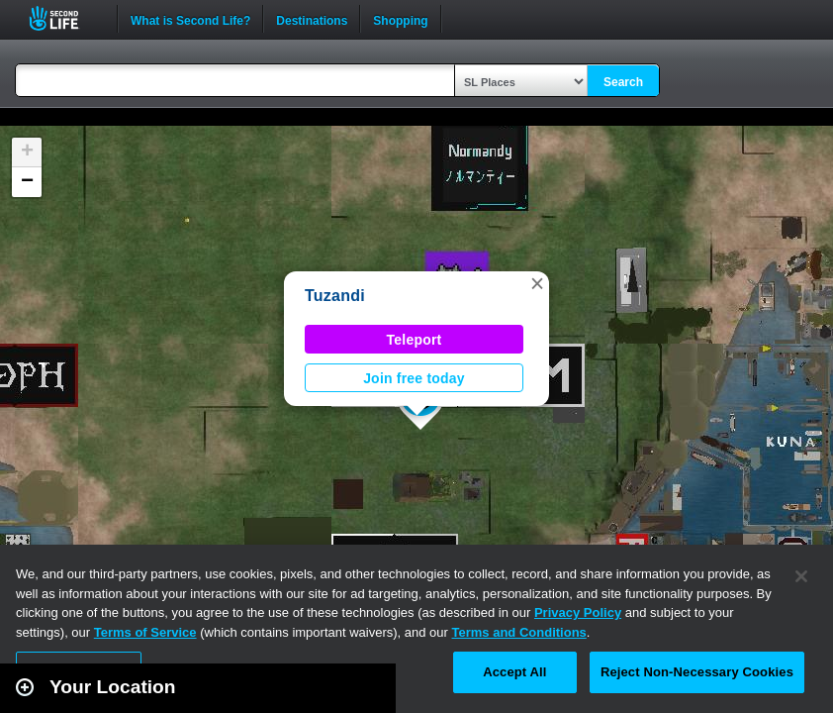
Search (623, 82)
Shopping (400, 19)
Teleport (414, 340)
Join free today (414, 378)
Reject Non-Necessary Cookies (697, 671)
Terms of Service (145, 632)
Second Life (65, 18)
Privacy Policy (577, 612)
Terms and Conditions (519, 632)
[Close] (801, 576)
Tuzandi (335, 295)
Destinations (311, 19)
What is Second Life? (190, 19)
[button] (537, 283)
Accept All (514, 671)
